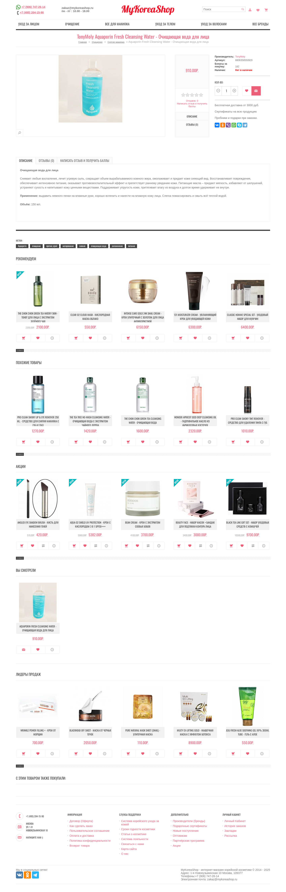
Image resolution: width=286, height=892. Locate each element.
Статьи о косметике (133, 834)
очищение (36, 246)
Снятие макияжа (116, 42)
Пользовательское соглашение (90, 830)
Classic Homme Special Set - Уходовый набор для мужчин (247, 317)
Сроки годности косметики (138, 829)
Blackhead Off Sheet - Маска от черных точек (90, 732)
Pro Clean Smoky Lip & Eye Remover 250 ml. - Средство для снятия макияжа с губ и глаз (38, 421)
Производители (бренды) (189, 821)
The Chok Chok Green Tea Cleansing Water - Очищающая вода (142, 420)
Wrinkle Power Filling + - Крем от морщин (38, 732)
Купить (23, 338)
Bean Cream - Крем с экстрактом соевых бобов (142, 524)
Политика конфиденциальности (90, 840)
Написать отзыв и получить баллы (192, 105)
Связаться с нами (132, 844)
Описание (192, 116)
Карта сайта (129, 849)
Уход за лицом (28, 24)
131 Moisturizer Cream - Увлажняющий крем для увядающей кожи (195, 317)
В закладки (246, 91)
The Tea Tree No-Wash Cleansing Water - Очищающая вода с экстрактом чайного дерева (90, 421)
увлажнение (117, 246)
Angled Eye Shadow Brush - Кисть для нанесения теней (37, 524)
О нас (125, 853)
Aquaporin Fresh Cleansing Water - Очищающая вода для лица (37, 628)
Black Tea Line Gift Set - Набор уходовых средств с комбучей (247, 524)
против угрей (51, 246)
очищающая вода (98, 246)
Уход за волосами (214, 24)
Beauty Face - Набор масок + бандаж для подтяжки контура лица (195, 524)
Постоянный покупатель (250, 9)
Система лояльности (134, 839)
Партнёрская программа (188, 840)
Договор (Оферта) (81, 821)
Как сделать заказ (81, 826)
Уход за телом (165, 24)
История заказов (235, 826)
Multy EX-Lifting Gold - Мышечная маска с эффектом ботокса (195, 732)
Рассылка (230, 835)
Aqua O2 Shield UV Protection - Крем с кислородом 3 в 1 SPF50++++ (90, 524)
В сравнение (43, 546)
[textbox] (223, 9)
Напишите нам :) (34, 837)
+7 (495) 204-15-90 (32, 12)
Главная (82, 42)
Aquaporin (22, 246)
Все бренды (260, 24)
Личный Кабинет (235, 821)
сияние (82, 246)
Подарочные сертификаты (190, 826)
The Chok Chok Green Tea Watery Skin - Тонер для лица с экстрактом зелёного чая (38, 317)
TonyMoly (240, 56)
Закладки (230, 830)
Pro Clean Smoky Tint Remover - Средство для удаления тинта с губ (247, 420)
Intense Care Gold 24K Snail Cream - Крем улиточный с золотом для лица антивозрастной (143, 317)
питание (131, 246)
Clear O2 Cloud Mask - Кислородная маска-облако (90, 317)
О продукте (52, 338)
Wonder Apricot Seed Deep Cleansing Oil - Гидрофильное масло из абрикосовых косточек (195, 421)
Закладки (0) (258, 9)
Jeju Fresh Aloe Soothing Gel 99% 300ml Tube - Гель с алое (247, 732)
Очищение (72, 24)
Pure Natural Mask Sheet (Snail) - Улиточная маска (142, 732)
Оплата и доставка (82, 835)
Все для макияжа (117, 24)
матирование (68, 246)
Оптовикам (180, 835)
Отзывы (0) (192, 124)
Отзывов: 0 (192, 100)
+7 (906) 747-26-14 (33, 7)
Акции (177, 845)
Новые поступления (186, 830)
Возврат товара (80, 845)
